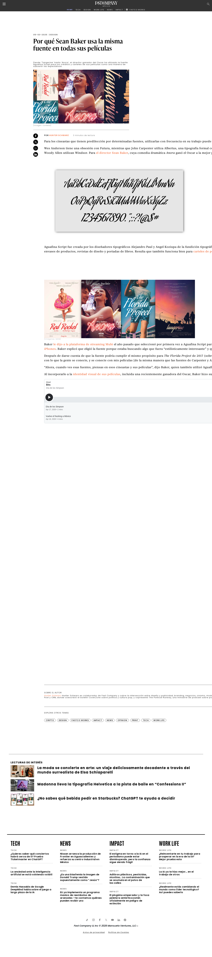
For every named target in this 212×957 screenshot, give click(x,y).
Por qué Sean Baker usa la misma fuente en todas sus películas (78, 44)
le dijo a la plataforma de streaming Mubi (83, 397)
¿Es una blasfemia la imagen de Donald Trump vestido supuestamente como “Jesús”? (79, 930)
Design (53, 34)
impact (117, 895)
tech (15, 895)
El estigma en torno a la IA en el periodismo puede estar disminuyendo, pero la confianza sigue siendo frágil (130, 911)
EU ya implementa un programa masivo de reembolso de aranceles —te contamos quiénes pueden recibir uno (81, 949)
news (65, 895)
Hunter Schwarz (59, 135)
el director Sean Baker (112, 206)
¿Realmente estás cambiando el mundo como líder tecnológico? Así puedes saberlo (179, 942)
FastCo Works (80, 773)
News (110, 773)
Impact (97, 773)
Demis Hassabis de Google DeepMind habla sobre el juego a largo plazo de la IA (31, 942)
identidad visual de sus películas (96, 427)
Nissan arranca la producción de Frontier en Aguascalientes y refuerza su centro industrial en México (80, 911)
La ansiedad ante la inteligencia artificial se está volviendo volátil (31, 926)
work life (169, 895)
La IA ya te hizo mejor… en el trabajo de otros (176, 926)
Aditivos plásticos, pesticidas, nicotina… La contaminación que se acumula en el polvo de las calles (130, 932)
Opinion (122, 773)
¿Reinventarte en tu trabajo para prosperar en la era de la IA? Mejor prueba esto (179, 909)
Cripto (50, 773)
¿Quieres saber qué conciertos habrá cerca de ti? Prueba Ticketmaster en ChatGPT (30, 909)
